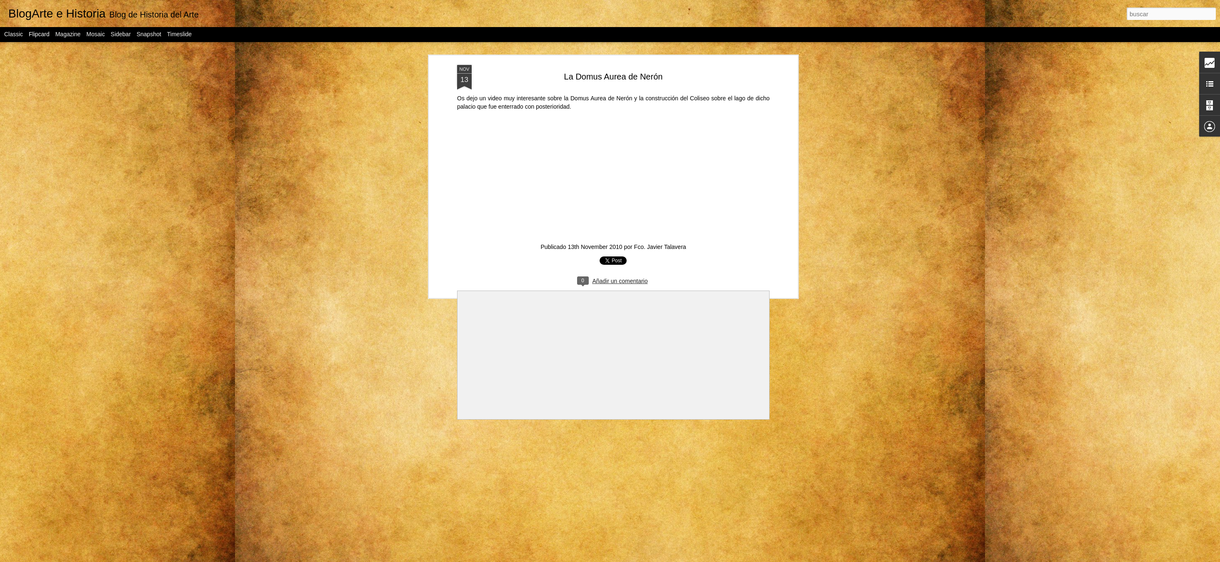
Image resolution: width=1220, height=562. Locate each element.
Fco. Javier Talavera (660, 247)
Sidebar (121, 34)
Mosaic (95, 34)
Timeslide (179, 34)
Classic (13, 34)
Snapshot (149, 34)
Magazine (68, 34)
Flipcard (39, 34)
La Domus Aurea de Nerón (613, 76)
